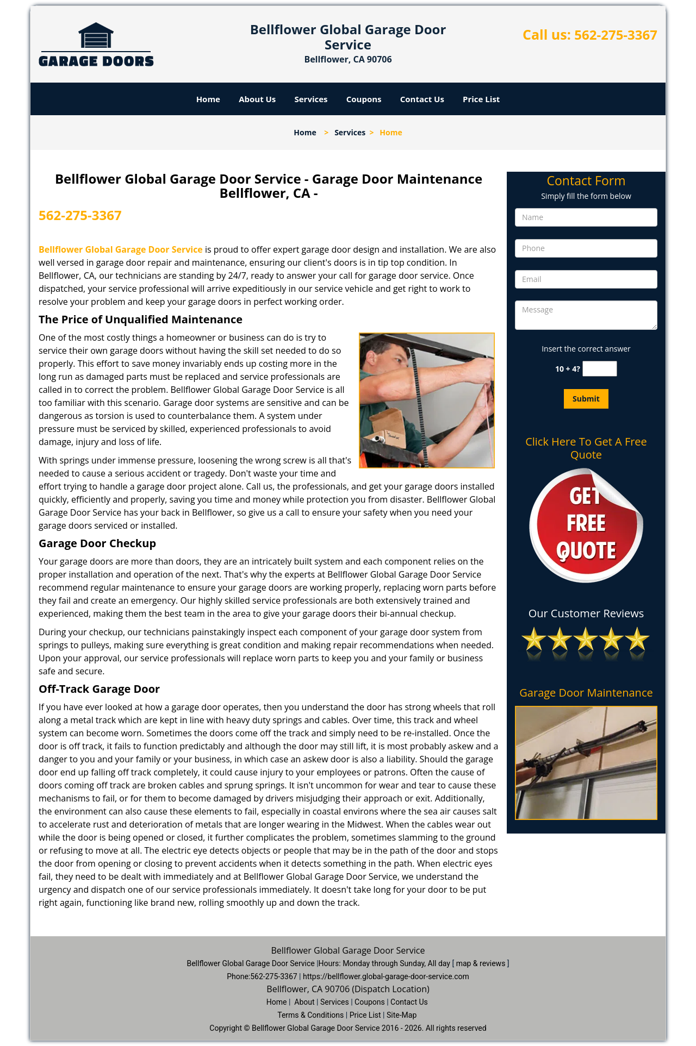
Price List (481, 98)
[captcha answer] (599, 369)
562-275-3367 (615, 34)
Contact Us (422, 98)
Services (311, 98)
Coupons (364, 98)
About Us (257, 98)
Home (208, 98)
